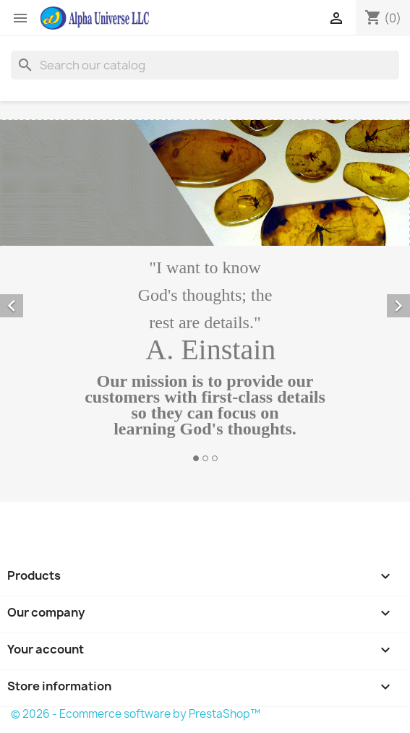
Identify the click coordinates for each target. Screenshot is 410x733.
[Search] (205, 65)
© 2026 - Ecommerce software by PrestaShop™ (135, 713)
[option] (205, 292)
